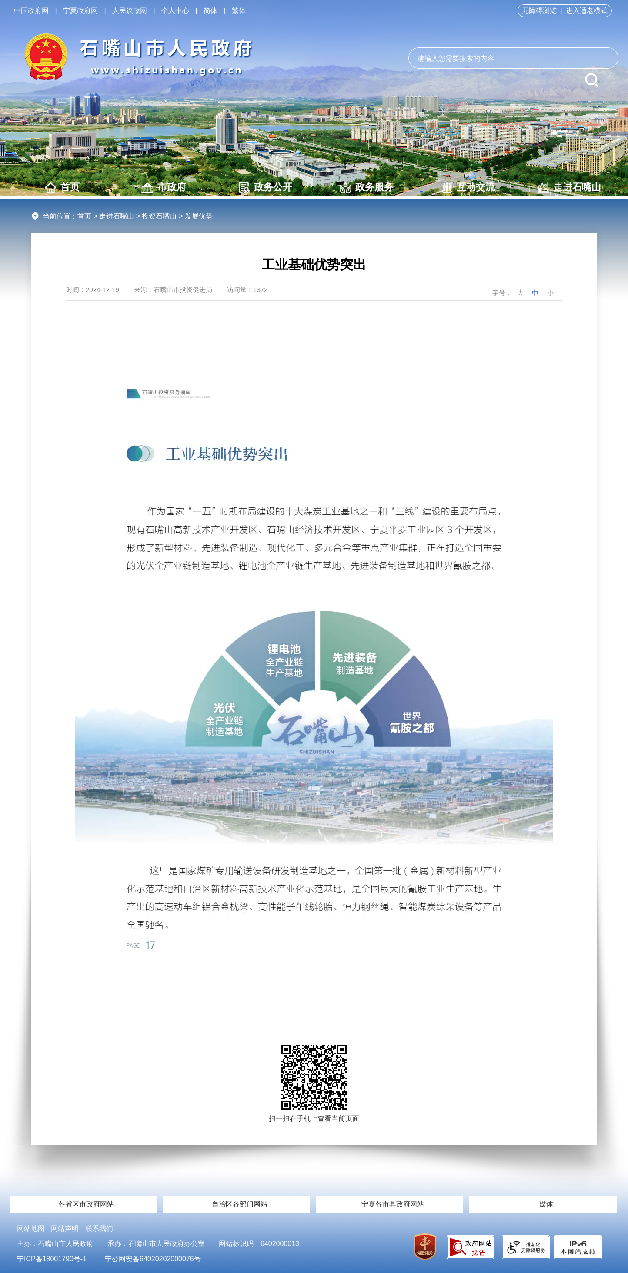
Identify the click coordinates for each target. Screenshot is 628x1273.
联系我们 (99, 1228)
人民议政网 (129, 10)
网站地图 (31, 1228)
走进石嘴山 (569, 187)
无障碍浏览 (539, 10)
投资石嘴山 (159, 216)
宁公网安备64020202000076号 (153, 1259)
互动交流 (468, 187)
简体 (210, 10)
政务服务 (367, 187)
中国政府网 (31, 10)
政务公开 (265, 187)
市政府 (163, 187)
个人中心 (175, 10)
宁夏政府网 (80, 10)
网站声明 (65, 1228)
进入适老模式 (587, 10)
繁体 (239, 10)
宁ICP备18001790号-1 (52, 1259)
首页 (62, 187)
